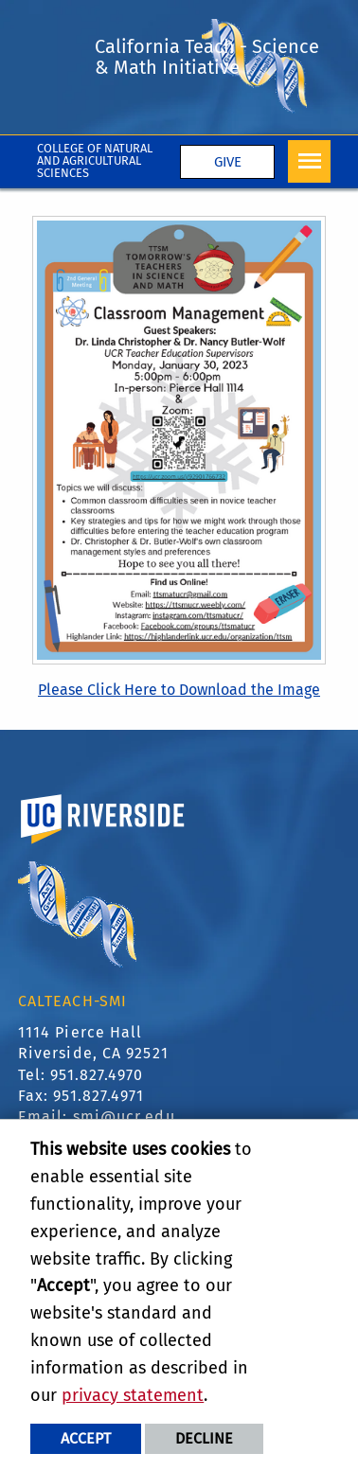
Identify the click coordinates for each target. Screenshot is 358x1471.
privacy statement (133, 1395)
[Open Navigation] (309, 161)
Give (228, 161)
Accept (86, 1438)
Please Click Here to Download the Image (179, 690)
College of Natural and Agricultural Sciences (94, 160)
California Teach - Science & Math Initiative (207, 57)
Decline (204, 1438)
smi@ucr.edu (124, 1116)
